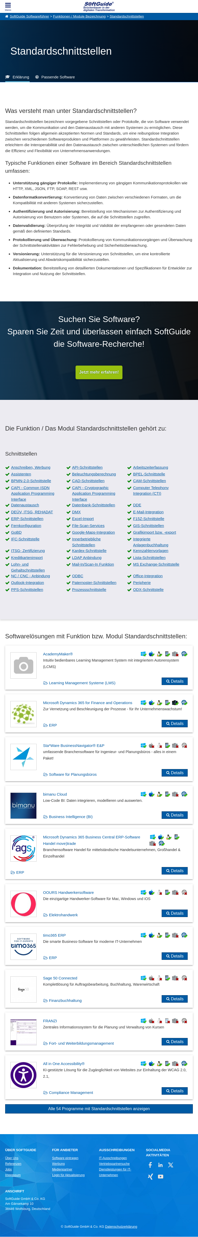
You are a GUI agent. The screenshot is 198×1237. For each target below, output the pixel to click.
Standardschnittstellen (127, 16)
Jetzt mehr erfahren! (99, 372)
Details (177, 681)
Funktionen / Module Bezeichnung (79, 16)
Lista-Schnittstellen (149, 558)
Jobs (8, 1170)
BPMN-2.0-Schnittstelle (31, 481)
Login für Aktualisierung (68, 1175)
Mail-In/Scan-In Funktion (93, 564)
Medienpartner (62, 1170)
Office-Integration (148, 576)
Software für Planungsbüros (73, 774)
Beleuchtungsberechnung (94, 474)
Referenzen (13, 1164)
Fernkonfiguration (26, 525)
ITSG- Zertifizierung (28, 551)
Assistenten (21, 474)
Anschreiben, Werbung (30, 467)
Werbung (58, 1164)
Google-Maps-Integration (93, 532)
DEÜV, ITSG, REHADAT (32, 512)
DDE (137, 505)
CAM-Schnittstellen (149, 481)
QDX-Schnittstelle (148, 590)
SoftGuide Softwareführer (29, 16)
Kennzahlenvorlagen (150, 551)
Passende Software (58, 77)
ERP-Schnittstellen (27, 519)
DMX (76, 512)
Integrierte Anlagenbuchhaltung (150, 542)
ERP (53, 725)
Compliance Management (71, 1093)
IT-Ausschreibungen (113, 1158)
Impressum (13, 1175)
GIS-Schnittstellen (148, 525)
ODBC (77, 576)
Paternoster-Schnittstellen (94, 583)
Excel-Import (83, 519)
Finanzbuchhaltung (65, 1001)
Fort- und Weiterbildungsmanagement (81, 1043)
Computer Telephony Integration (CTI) (151, 491)
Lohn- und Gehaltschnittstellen (28, 567)
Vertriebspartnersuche (114, 1164)
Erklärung (21, 77)
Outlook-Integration (27, 583)
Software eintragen (65, 1158)
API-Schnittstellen (87, 467)
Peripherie (142, 583)
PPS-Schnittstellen (27, 590)
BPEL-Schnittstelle (149, 474)
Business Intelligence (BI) (71, 817)
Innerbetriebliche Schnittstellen (86, 542)
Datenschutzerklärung (121, 1227)
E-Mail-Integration (148, 512)
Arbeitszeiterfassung (150, 467)
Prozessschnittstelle (89, 590)
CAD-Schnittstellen (88, 481)
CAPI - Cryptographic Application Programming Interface (94, 494)
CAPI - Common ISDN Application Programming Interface (32, 494)
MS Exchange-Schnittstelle (156, 564)
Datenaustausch (25, 505)
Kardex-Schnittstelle (89, 551)
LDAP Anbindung (87, 558)
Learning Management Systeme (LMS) (82, 683)
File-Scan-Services (88, 525)
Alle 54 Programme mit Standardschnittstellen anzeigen (99, 1109)
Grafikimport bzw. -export (154, 532)
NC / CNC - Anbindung (30, 576)
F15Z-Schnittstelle (148, 519)
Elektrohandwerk (63, 915)
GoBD (16, 532)
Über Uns (11, 1158)
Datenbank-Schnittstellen (93, 505)
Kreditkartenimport (27, 558)
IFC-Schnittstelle (25, 539)
